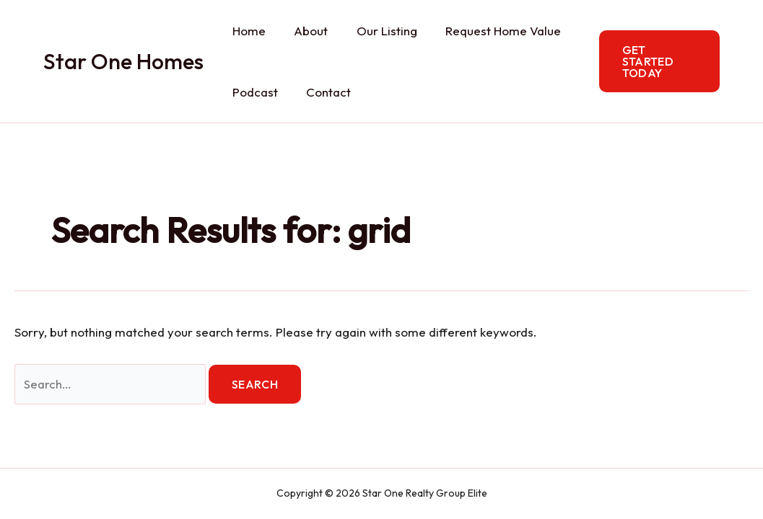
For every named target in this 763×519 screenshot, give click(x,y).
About (305, 30)
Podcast (253, 91)
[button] (657, 61)
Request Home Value (489, 30)
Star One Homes (123, 61)
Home (246, 30)
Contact (322, 91)
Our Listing (376, 30)
